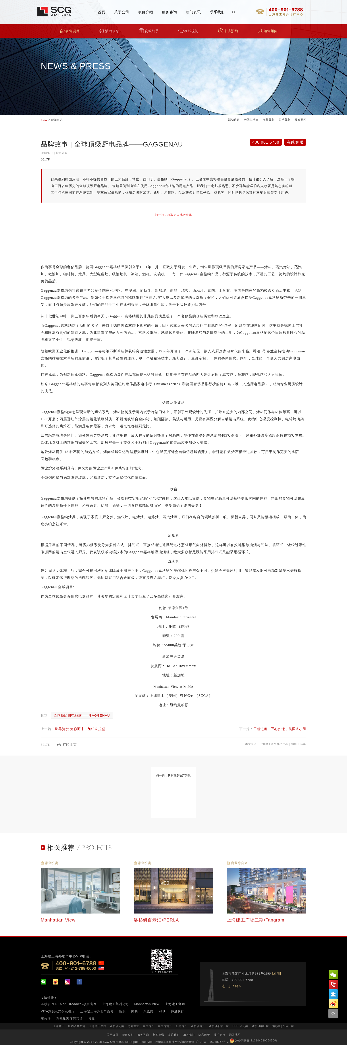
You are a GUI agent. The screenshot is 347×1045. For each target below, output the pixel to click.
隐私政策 (204, 1034)
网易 (134, 1011)
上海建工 (59, 1026)
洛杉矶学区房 (260, 1026)
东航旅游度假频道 (69, 1018)
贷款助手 (149, 30)
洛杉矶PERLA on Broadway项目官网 (69, 1004)
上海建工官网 (175, 1004)
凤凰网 (148, 1011)
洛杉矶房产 (198, 1026)
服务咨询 (169, 12)
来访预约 (228, 30)
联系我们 (217, 12)
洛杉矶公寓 (117, 1026)
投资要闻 (300, 119)
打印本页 (67, 744)
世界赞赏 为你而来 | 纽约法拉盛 (80, 729)
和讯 (162, 1011)
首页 (101, 12)
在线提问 (188, 30)
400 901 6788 (265, 142)
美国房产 (148, 1026)
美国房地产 (165, 1026)
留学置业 (284, 119)
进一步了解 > (231, 986)
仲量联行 (177, 1011)
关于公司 (121, 12)
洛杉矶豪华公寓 (219, 1026)
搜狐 (91, 1018)
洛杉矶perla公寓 (283, 1026)
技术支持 (219, 1034)
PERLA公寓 (240, 1026)
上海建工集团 (97, 1026)
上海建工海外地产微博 (97, 1011)
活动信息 (109, 30)
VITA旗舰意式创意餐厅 (58, 1011)
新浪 (122, 1011)
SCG (44, 119)
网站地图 (235, 1034)
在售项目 (70, 30)
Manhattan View (147, 1004)
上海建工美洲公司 (115, 1004)
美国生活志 (251, 119)
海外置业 (268, 119)
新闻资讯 (193, 12)
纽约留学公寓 (76, 1026)
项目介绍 (145, 12)
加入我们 (189, 1034)
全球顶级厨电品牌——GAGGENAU (82, 715)
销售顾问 (268, 30)
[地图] (276, 973)
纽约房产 (181, 1026)
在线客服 (295, 142)
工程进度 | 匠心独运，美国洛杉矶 (279, 729)
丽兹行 (46, 1018)
